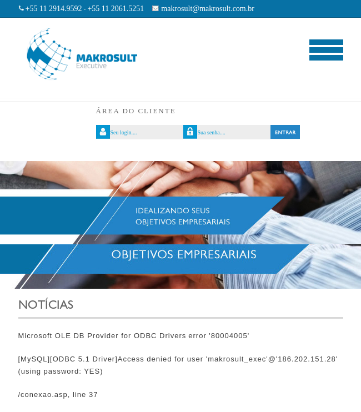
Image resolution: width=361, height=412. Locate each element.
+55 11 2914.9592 (54, 8)
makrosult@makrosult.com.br (207, 8)
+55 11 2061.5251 (115, 8)
